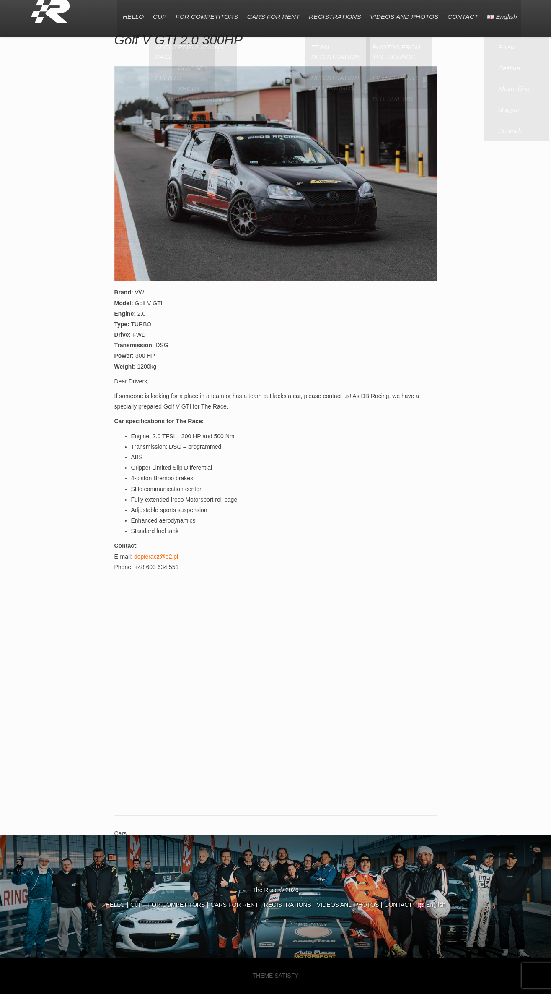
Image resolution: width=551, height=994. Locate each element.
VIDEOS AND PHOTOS (401, 14)
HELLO (124, 14)
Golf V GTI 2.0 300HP (178, 39)
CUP (152, 14)
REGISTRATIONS (331, 14)
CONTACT (461, 14)
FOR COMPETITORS (200, 14)
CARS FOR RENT (268, 14)
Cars (120, 833)
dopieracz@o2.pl (156, 556)
